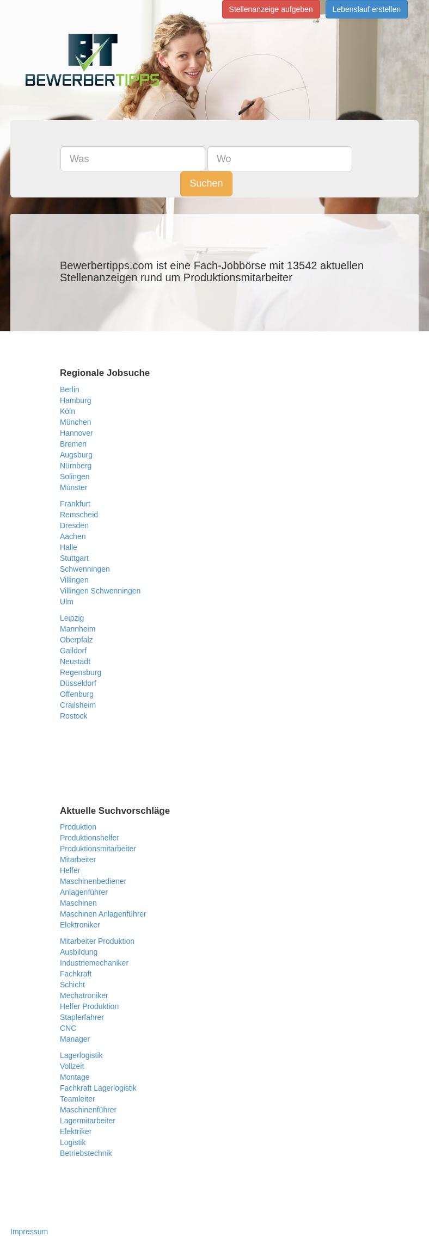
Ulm (66, 601)
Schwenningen (85, 569)
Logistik (72, 1142)
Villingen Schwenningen (100, 590)
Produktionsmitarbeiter (98, 848)
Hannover (76, 433)
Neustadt (75, 661)
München (75, 422)
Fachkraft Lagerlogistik (98, 1088)
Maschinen (78, 903)
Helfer (70, 870)
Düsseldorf (78, 683)
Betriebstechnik (86, 1153)
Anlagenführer (84, 892)
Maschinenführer (88, 1109)
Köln (67, 411)
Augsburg (76, 454)
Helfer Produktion (89, 1006)
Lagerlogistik (81, 1055)
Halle (68, 547)
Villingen (74, 580)
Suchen (206, 183)
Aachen (72, 536)
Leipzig (72, 618)
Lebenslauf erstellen (367, 9)
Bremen (73, 444)
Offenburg (77, 694)
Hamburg (75, 400)
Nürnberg (75, 465)
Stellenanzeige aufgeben (271, 9)
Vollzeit (72, 1066)
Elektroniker (80, 924)
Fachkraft (75, 973)
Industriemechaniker (94, 962)
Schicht (72, 984)
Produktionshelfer (89, 837)
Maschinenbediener (93, 881)
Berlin (69, 389)
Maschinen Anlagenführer (103, 914)
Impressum (29, 1231)
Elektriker (75, 1131)
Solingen (75, 476)
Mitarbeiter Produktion (97, 941)
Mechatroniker (84, 995)
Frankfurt (75, 503)
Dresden (74, 525)
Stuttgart (74, 558)
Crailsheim (78, 705)
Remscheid (79, 514)
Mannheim (77, 628)
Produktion (78, 826)
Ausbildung (78, 952)
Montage (74, 1077)
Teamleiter (77, 1098)
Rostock (74, 716)
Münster (74, 487)
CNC (68, 1028)
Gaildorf (73, 650)
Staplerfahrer (82, 1017)
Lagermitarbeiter (87, 1120)
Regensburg (80, 672)
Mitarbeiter (78, 859)
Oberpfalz (76, 639)
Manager (75, 1039)
